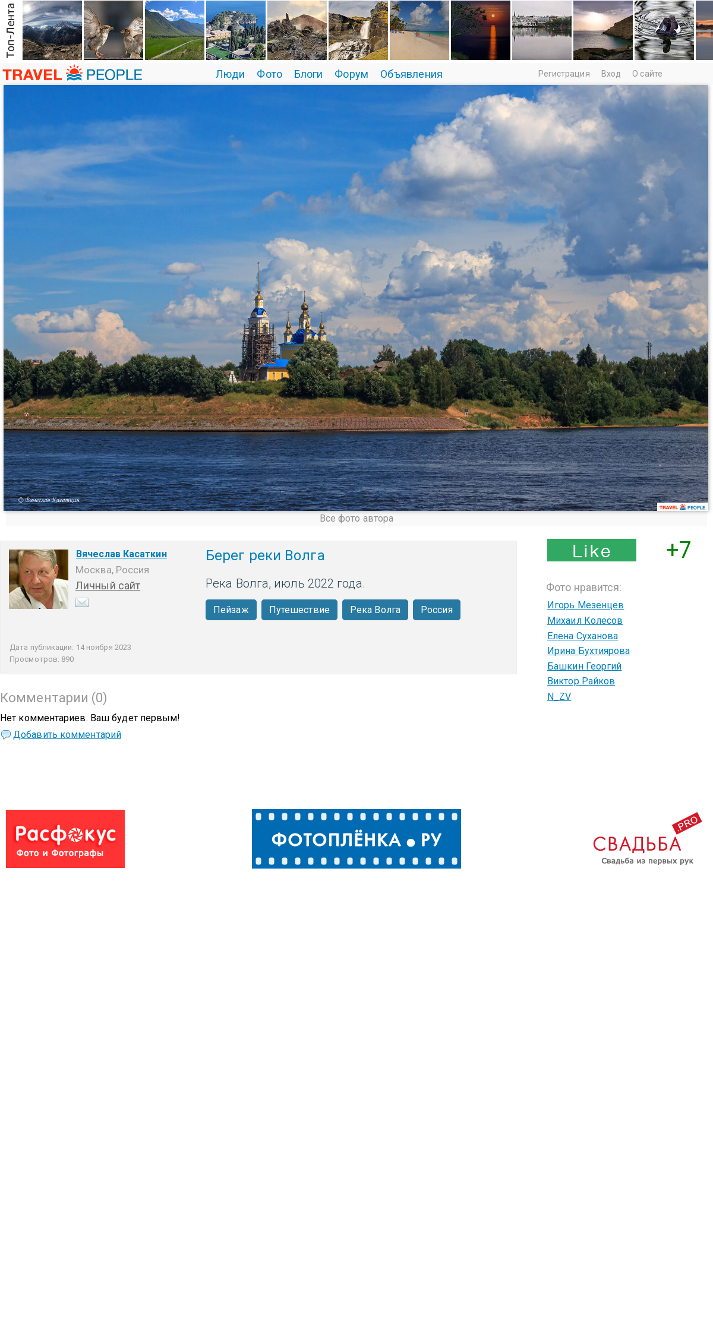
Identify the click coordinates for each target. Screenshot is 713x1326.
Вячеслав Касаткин (121, 554)
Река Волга (375, 609)
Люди (230, 74)
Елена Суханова (582, 636)
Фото (269, 74)
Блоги (308, 74)
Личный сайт (107, 585)
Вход (611, 73)
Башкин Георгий (584, 666)
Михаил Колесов (585, 620)
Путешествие (299, 609)
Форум (351, 74)
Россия (437, 609)
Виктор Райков (581, 681)
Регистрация (564, 73)
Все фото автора (357, 518)
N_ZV (559, 696)
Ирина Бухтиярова (588, 650)
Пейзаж (231, 609)
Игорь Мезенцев (585, 605)
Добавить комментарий (67, 734)
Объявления (411, 74)
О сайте (647, 73)
